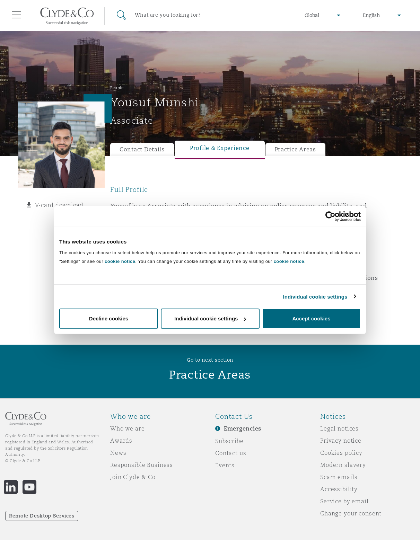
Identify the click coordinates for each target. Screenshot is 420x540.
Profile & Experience (220, 148)
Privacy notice (340, 440)
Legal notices (339, 428)
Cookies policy (341, 452)
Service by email (344, 501)
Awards (121, 440)
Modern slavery (343, 464)
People (116, 87)
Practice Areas (295, 149)
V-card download (59, 205)
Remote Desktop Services (42, 516)
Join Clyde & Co (133, 476)
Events (225, 465)
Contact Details (142, 149)
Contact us (230, 453)
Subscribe (229, 440)
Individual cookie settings (315, 296)
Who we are (127, 428)
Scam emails (338, 476)
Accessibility (339, 489)
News (118, 452)
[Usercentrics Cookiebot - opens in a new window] (330, 216)
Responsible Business (141, 464)
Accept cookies (311, 318)
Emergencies (242, 428)
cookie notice (120, 261)
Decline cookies (108, 318)
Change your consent (351, 513)
